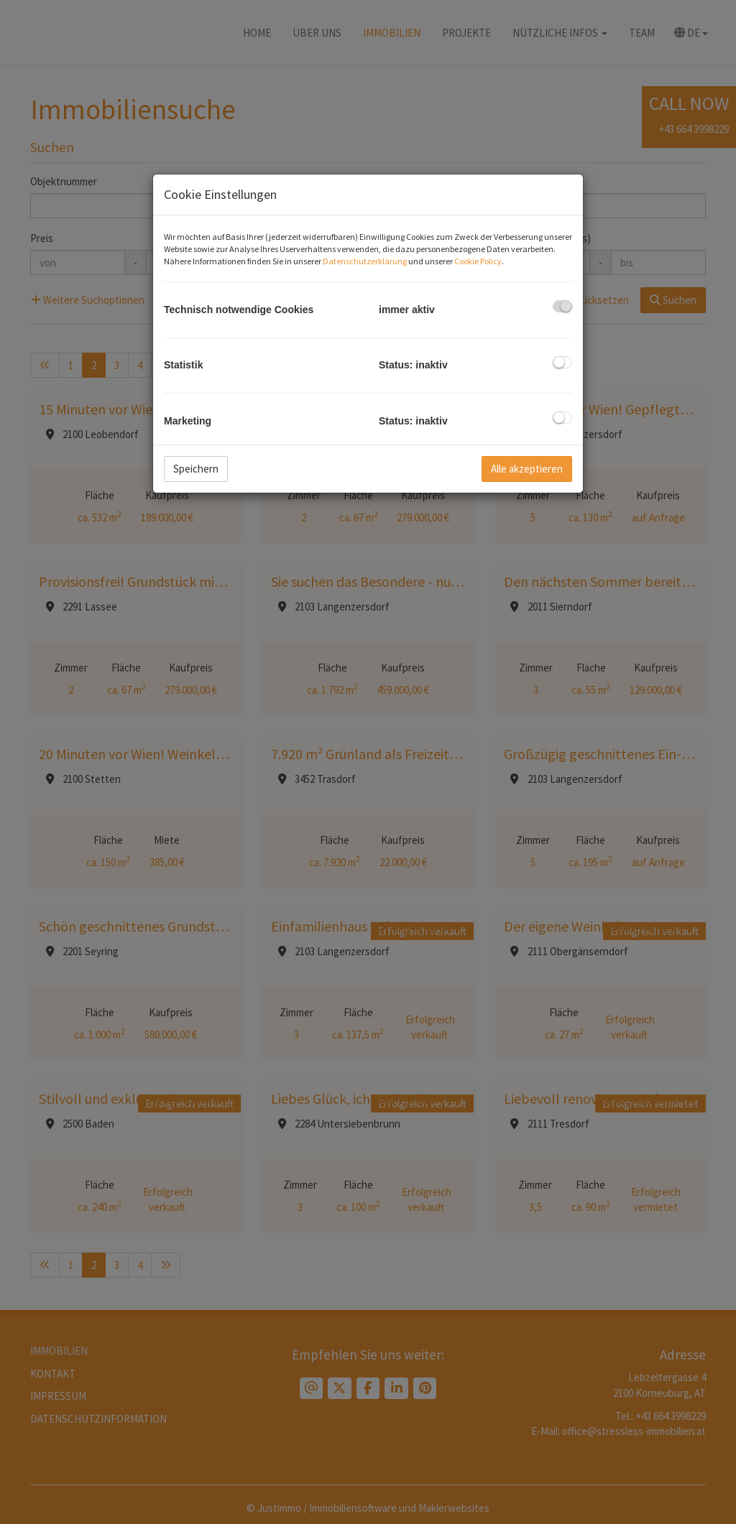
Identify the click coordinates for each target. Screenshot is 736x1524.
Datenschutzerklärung (365, 261)
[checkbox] (562, 306)
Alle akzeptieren (527, 468)
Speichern (195, 468)
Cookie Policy (478, 261)
